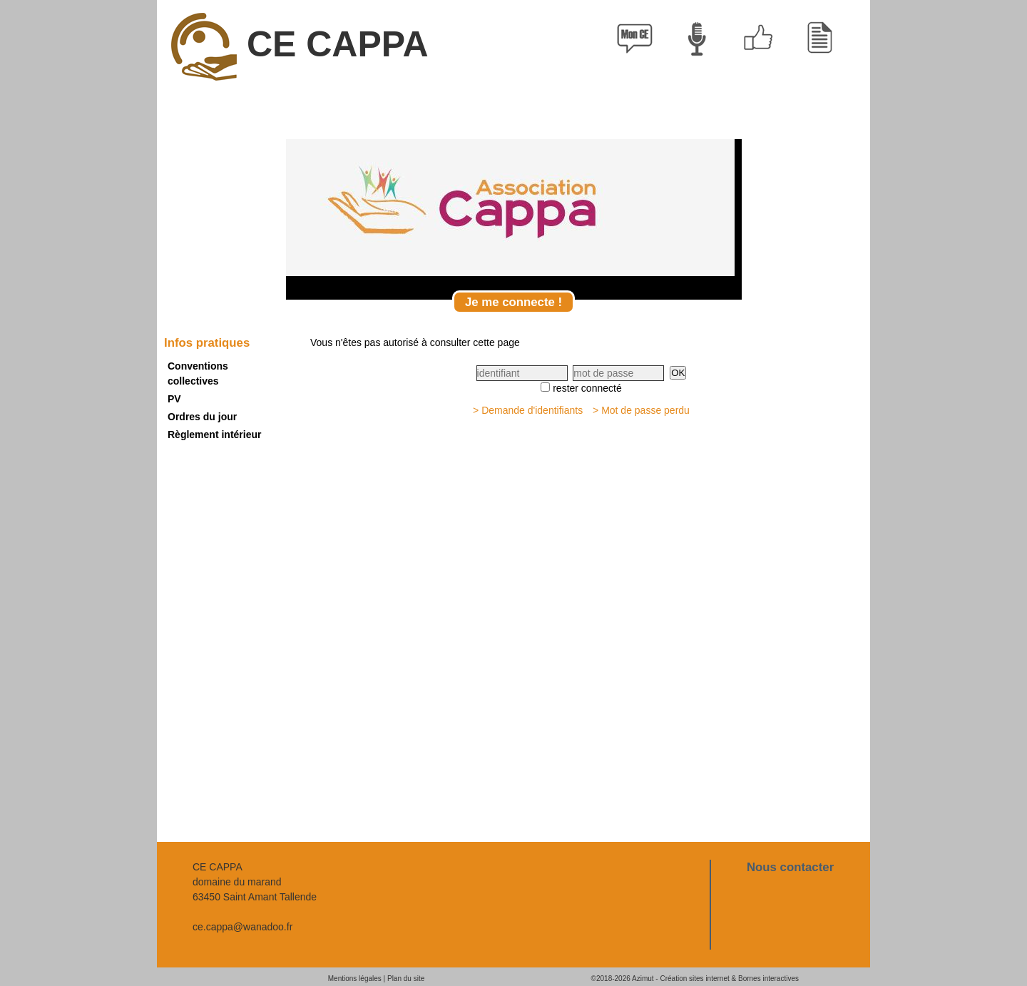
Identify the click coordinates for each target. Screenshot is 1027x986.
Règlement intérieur (214, 434)
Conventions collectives (198, 373)
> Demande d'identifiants (528, 410)
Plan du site (405, 978)
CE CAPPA (300, 47)
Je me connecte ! (513, 302)
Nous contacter (790, 867)
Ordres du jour (202, 416)
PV (174, 399)
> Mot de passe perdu (641, 410)
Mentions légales (355, 978)
